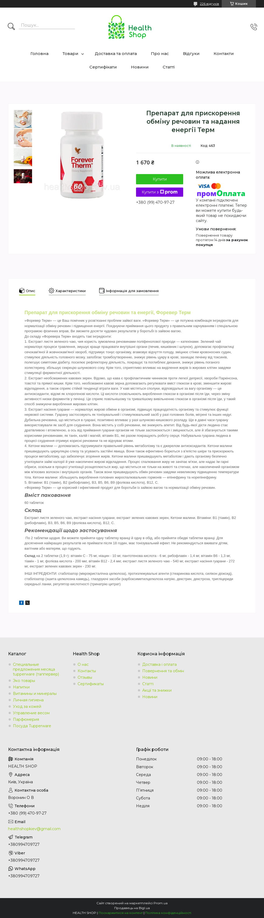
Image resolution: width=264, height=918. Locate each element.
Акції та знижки (157, 690)
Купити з (160, 192)
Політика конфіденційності (168, 913)
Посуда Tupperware (32, 725)
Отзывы (85, 677)
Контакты (87, 670)
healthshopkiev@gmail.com (34, 828)
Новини (140, 67)
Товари (70, 53)
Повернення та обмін (163, 670)
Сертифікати (103, 67)
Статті (169, 67)
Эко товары (24, 680)
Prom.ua (161, 903)
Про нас (160, 53)
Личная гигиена (28, 700)
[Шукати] (11, 27)
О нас (83, 664)
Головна (39, 53)
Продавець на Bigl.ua (132, 908)
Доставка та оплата (116, 53)
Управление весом (31, 713)
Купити (160, 179)
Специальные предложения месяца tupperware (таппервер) (36, 669)
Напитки (21, 687)
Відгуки (191, 53)
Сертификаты (91, 683)
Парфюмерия (26, 719)
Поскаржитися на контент (121, 913)
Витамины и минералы (35, 693)
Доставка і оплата (159, 664)
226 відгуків (209, 4)
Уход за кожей (27, 706)
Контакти (224, 53)
